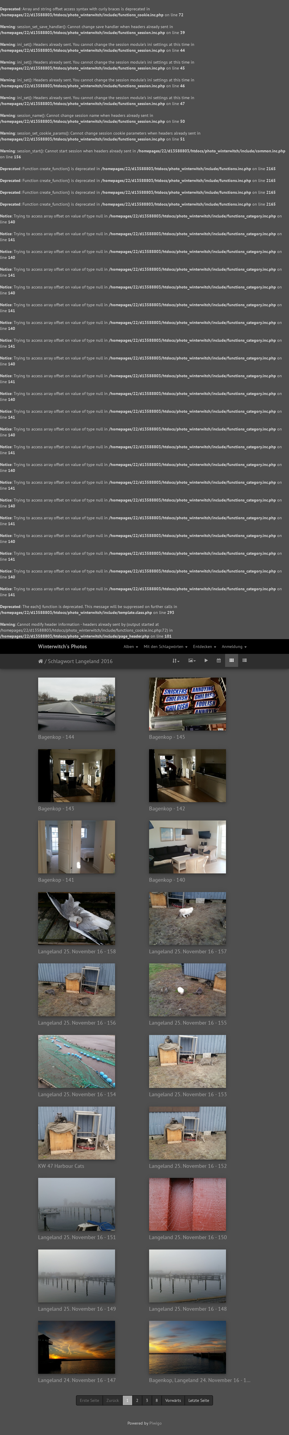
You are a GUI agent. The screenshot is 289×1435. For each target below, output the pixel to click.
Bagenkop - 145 (167, 737)
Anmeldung (234, 646)
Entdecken (204, 646)
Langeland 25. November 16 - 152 (188, 1166)
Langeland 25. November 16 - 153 (188, 1094)
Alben (131, 646)
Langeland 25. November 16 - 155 (188, 1023)
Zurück (112, 1400)
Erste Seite (89, 1400)
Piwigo (155, 1423)
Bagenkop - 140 (167, 880)
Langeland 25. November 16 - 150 (188, 1237)
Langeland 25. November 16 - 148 (188, 1309)
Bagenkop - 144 (56, 737)
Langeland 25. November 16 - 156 (77, 1023)
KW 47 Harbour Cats (61, 1166)
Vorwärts (173, 1400)
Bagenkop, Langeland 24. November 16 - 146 (200, 1380)
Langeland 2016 (94, 661)
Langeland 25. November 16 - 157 (188, 951)
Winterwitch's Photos (62, 646)
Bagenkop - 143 (56, 808)
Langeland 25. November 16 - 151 (77, 1237)
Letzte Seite (198, 1400)
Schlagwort (61, 661)
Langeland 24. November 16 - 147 (77, 1380)
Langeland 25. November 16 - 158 (77, 951)
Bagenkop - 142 (167, 808)
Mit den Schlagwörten (166, 646)
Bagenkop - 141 (56, 880)
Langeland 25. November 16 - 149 (77, 1309)
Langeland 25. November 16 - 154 (77, 1094)
